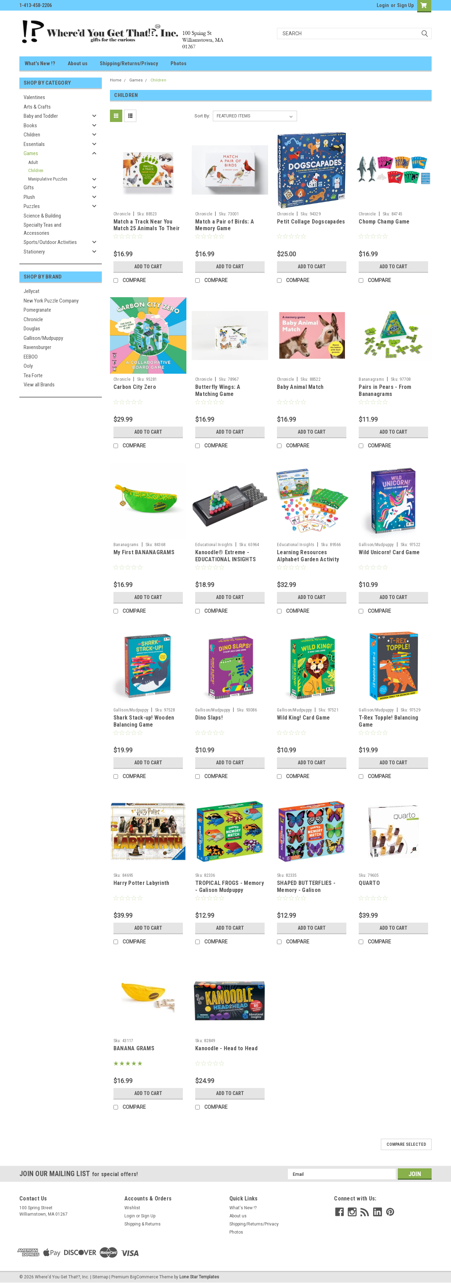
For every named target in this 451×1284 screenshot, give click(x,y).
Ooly (28, 366)
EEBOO (31, 357)
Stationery (34, 252)
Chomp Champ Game (384, 221)
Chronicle (33, 319)
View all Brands (39, 384)
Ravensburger (37, 347)
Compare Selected (406, 1144)
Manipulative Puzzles (47, 179)
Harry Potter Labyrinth (141, 883)
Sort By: (202, 115)
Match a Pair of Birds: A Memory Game (224, 225)
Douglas (32, 328)
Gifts (29, 187)
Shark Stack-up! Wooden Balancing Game (143, 721)
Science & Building (42, 216)
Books (30, 125)
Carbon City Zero (134, 387)
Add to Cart (148, 266)
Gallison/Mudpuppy (43, 338)
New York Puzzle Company (51, 301)
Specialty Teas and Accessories (42, 229)
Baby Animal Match (300, 387)
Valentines (34, 97)
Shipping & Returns (142, 1224)
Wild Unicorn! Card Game (389, 552)
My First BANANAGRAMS (143, 552)
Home (116, 80)
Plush (29, 197)
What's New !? (40, 63)
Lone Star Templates (199, 1276)
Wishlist (132, 1207)
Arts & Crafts (37, 107)
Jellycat (31, 291)
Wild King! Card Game (303, 717)
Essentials (34, 144)
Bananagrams (371, 379)
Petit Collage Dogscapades (311, 221)
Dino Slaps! (209, 717)
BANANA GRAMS (133, 1048)
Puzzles (32, 206)
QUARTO (369, 883)
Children (32, 135)
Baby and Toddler (41, 116)
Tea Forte (33, 375)
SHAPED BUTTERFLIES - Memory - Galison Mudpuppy (306, 890)
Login (383, 5)
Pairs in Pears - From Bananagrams (385, 390)
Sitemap (100, 1276)
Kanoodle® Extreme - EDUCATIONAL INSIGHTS (225, 556)
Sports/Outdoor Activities (50, 242)
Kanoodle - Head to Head (226, 1048)
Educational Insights (214, 544)
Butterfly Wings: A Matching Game (218, 390)
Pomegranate (37, 310)
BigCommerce (144, 1276)
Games (31, 153)
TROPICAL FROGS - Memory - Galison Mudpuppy (229, 886)
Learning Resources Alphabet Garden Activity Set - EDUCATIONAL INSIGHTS (308, 562)
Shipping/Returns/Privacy (129, 63)
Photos (178, 63)
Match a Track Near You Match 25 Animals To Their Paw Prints (146, 228)
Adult (33, 162)
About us (77, 63)
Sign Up (405, 5)
